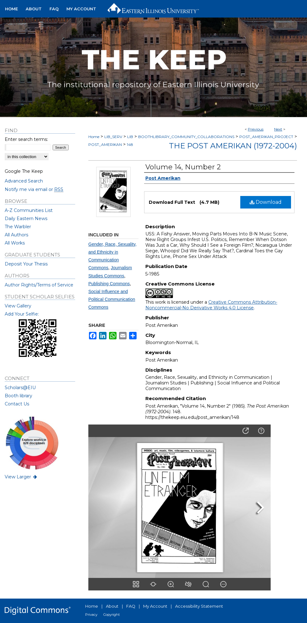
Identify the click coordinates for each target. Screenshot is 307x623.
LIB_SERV (113, 136)
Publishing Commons (109, 283)
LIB (130, 136)
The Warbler (18, 226)
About (112, 606)
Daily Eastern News (26, 218)
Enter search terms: (26, 139)
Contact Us (17, 404)
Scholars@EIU (20, 387)
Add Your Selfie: (22, 314)
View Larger (21, 477)
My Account (155, 606)
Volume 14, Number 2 (183, 167)
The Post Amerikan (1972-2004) (233, 145)
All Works (15, 243)
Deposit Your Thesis (26, 264)
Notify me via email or (34, 189)
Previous (255, 129)
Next (278, 129)
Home (93, 136)
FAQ (130, 606)
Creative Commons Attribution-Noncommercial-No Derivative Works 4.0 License (211, 305)
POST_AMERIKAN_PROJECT (266, 136)
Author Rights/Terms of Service (39, 285)
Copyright (111, 614)
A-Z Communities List (29, 210)
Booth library (18, 396)
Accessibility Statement (199, 606)
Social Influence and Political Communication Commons (111, 299)
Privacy (91, 614)
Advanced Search (24, 181)
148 (130, 144)
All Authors (16, 235)
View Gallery (18, 306)
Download (266, 202)
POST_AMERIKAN (105, 144)
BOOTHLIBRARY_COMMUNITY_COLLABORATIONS (186, 136)
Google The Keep (24, 171)
